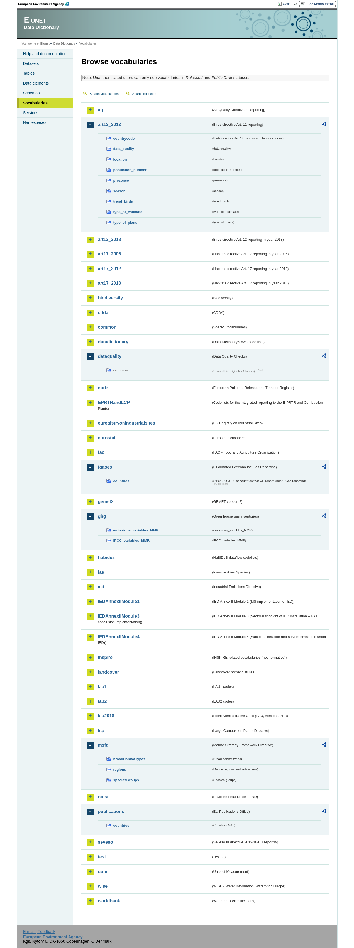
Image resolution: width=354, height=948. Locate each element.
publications (111, 811)
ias (101, 572)
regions (119, 769)
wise (103, 886)
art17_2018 (109, 283)
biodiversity (110, 298)
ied (101, 586)
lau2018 (106, 715)
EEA (45, 4)
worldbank (109, 900)
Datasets (31, 63)
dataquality (109, 356)
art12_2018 (109, 239)
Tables (29, 73)
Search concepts (144, 93)
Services (30, 112)
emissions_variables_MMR (136, 530)
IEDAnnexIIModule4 (119, 636)
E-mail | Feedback (39, 931)
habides (106, 557)
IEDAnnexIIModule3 (119, 616)
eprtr (103, 387)
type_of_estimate (128, 212)
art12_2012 (109, 124)
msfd (103, 745)
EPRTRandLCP (114, 402)
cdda (103, 312)
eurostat (107, 437)
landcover (108, 672)
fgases (105, 467)
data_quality (123, 149)
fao (101, 452)
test (102, 857)
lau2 (102, 701)
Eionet (45, 43)
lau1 (102, 686)
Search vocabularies (104, 93)
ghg (102, 516)
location (120, 159)
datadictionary (113, 341)
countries (121, 481)
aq (100, 109)
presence (121, 180)
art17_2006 (109, 254)
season (119, 191)
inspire (105, 657)
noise (104, 796)
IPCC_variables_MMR (131, 540)
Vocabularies (35, 103)
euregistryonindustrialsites (126, 423)
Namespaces (35, 122)
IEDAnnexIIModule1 (119, 601)
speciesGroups (126, 780)
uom (103, 871)
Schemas (31, 93)
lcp (101, 730)
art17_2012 (109, 268)
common (107, 327)
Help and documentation (45, 53)
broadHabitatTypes (129, 759)
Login (286, 3)
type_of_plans (125, 222)
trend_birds (123, 201)
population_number (130, 170)
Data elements (36, 83)
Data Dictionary (64, 43)
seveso (105, 842)
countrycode (124, 138)
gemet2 (106, 501)
